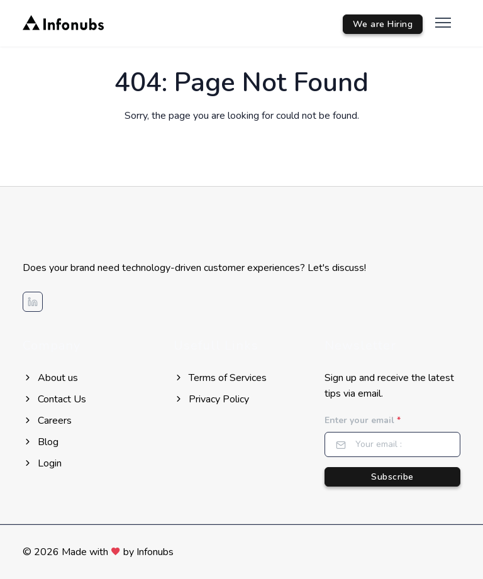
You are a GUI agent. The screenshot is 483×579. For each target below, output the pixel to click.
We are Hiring (383, 24)
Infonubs (155, 552)
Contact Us (54, 399)
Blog (40, 442)
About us (50, 378)
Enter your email (363, 420)
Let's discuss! (337, 268)
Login (42, 463)
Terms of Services (220, 378)
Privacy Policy (211, 399)
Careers (47, 420)
